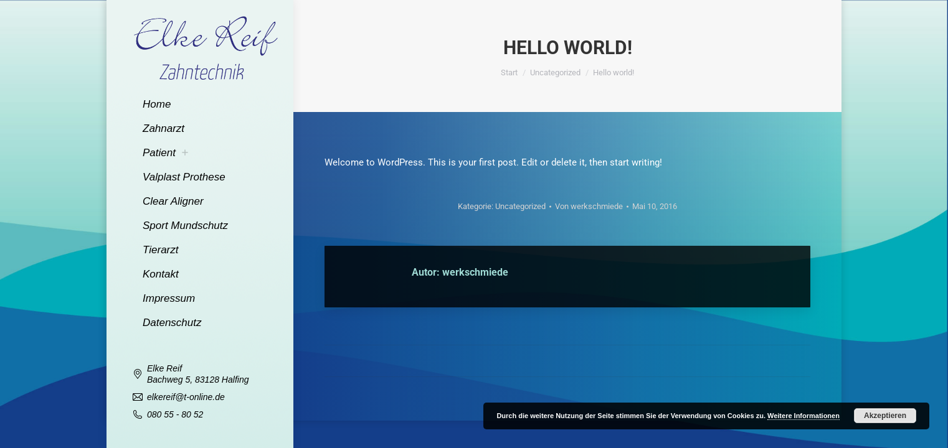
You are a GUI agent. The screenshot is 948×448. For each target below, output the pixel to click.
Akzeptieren (885, 415)
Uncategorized (520, 206)
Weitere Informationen (803, 415)
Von (589, 206)
